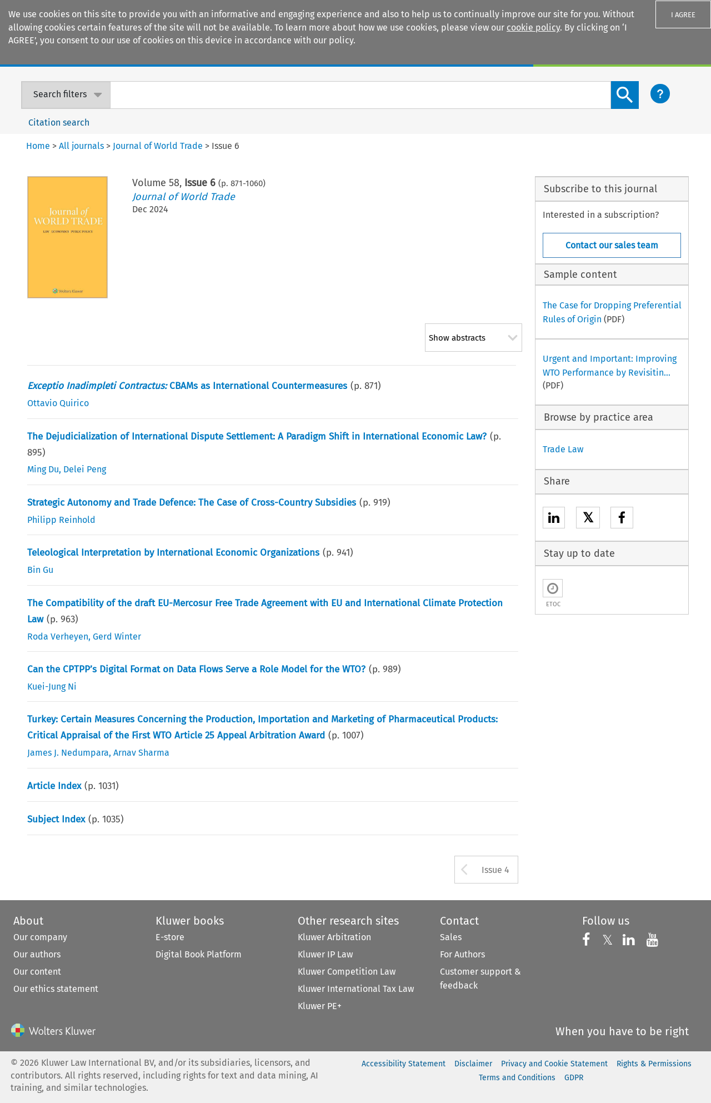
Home (38, 146)
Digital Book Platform (199, 954)
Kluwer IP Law (325, 954)
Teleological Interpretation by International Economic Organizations (173, 552)
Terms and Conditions (517, 1077)
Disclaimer (473, 1064)
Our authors (37, 954)
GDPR (573, 1077)
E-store (170, 937)
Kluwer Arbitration (334, 937)
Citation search (58, 122)
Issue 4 (495, 870)
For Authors (462, 954)
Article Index (54, 786)
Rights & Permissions (654, 1064)
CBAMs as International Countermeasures (187, 386)
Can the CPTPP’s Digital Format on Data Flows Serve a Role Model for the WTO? (196, 669)
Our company (40, 937)
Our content (37, 971)
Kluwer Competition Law (346, 971)
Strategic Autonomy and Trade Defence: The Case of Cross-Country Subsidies (191, 502)
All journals (81, 146)
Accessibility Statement (403, 1064)
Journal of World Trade (183, 197)
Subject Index (56, 819)
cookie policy (533, 27)
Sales (451, 937)
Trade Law (563, 449)
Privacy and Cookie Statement (554, 1064)
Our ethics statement (55, 989)
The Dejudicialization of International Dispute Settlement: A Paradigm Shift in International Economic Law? (257, 436)
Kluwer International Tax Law (356, 989)
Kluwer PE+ (320, 1006)
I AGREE (683, 15)
